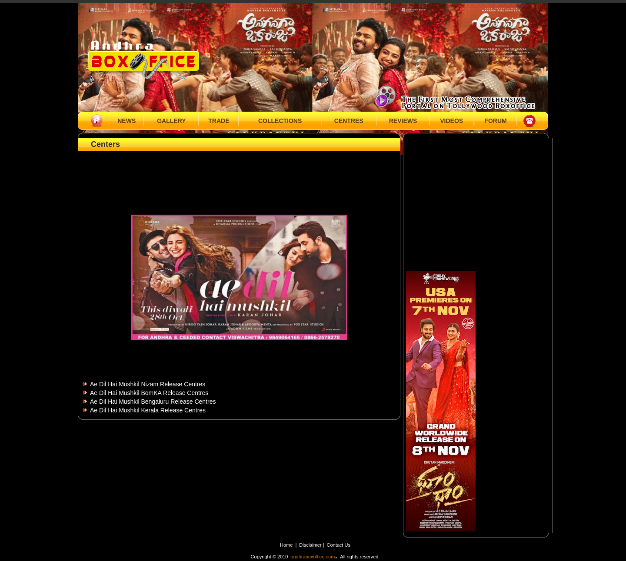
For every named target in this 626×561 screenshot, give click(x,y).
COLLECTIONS (280, 120)
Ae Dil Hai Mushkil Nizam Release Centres (147, 384)
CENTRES (348, 120)
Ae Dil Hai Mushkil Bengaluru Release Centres (153, 401)
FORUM (495, 120)
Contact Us (338, 545)
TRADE (218, 120)
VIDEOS (451, 120)
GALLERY (171, 120)
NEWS (126, 120)
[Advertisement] (239, 172)
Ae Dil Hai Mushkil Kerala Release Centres (148, 410)
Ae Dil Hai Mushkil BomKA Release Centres (149, 392)
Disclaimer (311, 545)
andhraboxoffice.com (312, 556)
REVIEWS (403, 120)
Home (286, 545)
